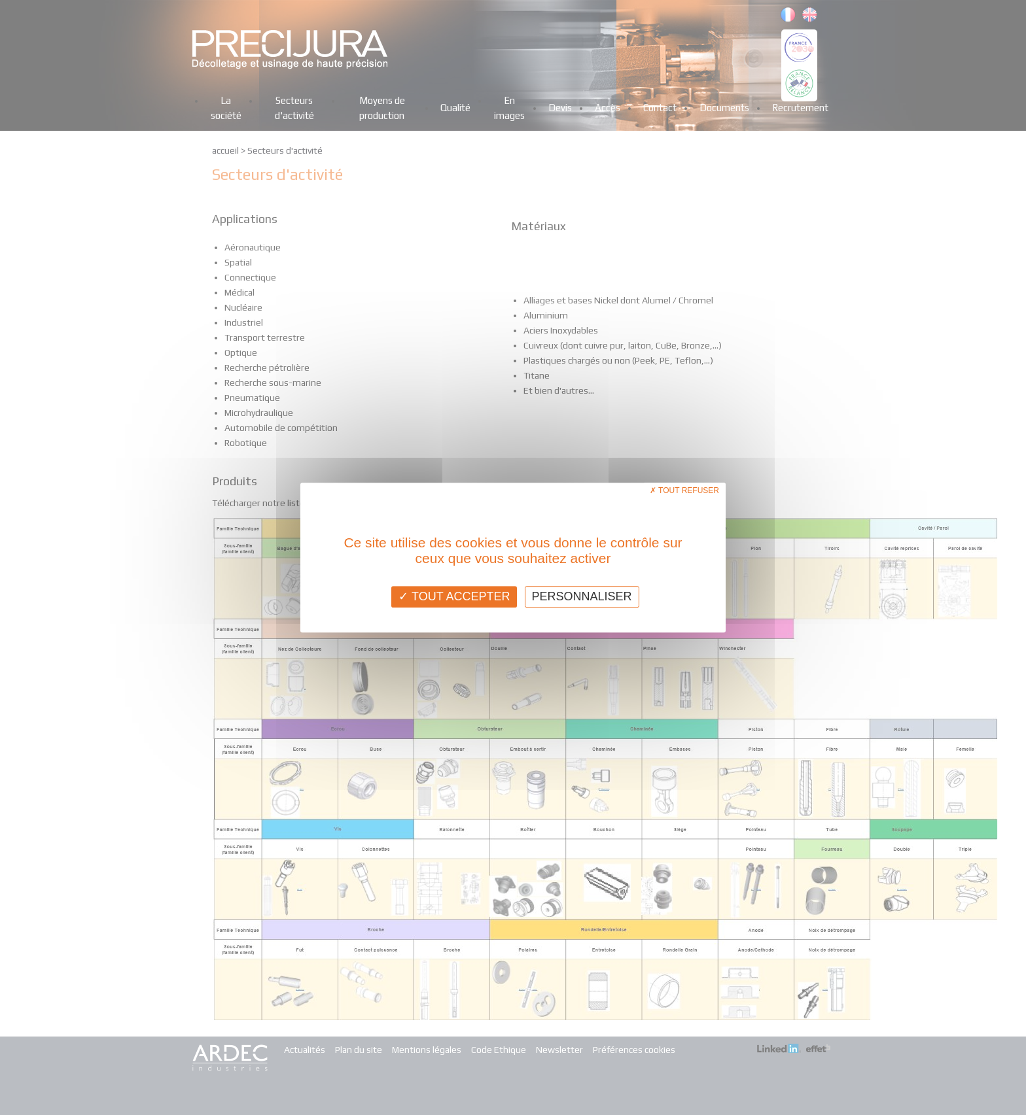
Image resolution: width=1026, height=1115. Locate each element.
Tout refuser (684, 490)
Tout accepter (454, 596)
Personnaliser (582, 596)
